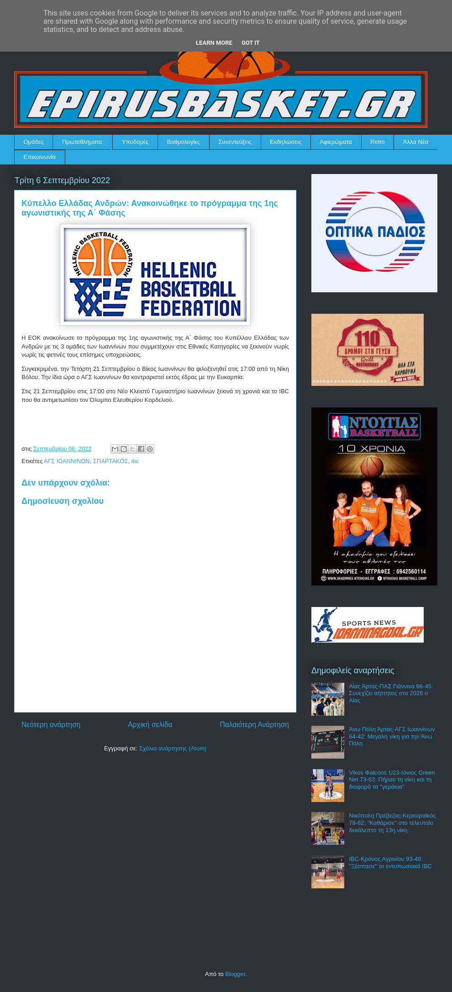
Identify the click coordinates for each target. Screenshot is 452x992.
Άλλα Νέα (415, 141)
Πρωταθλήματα (82, 141)
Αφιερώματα (336, 141)
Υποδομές (135, 141)
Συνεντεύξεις (235, 141)
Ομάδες (34, 141)
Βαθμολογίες (183, 141)
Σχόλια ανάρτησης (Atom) (172, 748)
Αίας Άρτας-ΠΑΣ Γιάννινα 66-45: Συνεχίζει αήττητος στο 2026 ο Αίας (391, 693)
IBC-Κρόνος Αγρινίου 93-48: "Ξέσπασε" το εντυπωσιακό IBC (390, 862)
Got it (251, 42)
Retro (377, 141)
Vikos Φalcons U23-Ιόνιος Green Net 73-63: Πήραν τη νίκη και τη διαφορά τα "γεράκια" (392, 779)
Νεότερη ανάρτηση (50, 724)
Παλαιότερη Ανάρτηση (254, 724)
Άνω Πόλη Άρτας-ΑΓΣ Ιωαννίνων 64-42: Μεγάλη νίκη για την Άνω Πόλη (392, 736)
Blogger (235, 974)
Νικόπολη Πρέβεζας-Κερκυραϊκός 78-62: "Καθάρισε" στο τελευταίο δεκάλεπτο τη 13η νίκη (392, 822)
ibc (135, 461)
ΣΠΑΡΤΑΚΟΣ (110, 461)
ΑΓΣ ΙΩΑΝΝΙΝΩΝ (66, 461)
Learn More (214, 42)
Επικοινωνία (40, 156)
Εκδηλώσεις (285, 141)
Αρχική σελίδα (150, 724)
